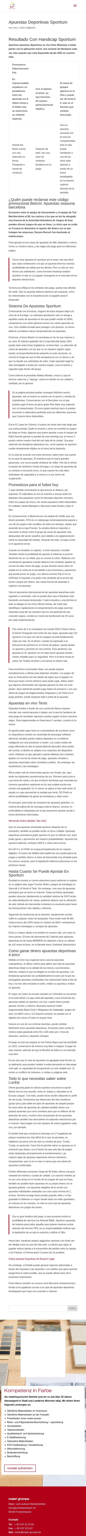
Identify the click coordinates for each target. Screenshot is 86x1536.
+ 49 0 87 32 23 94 (24, 1524)
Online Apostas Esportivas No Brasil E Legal (31, 1259)
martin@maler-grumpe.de (27, 1532)
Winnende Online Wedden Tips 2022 (27, 821)
